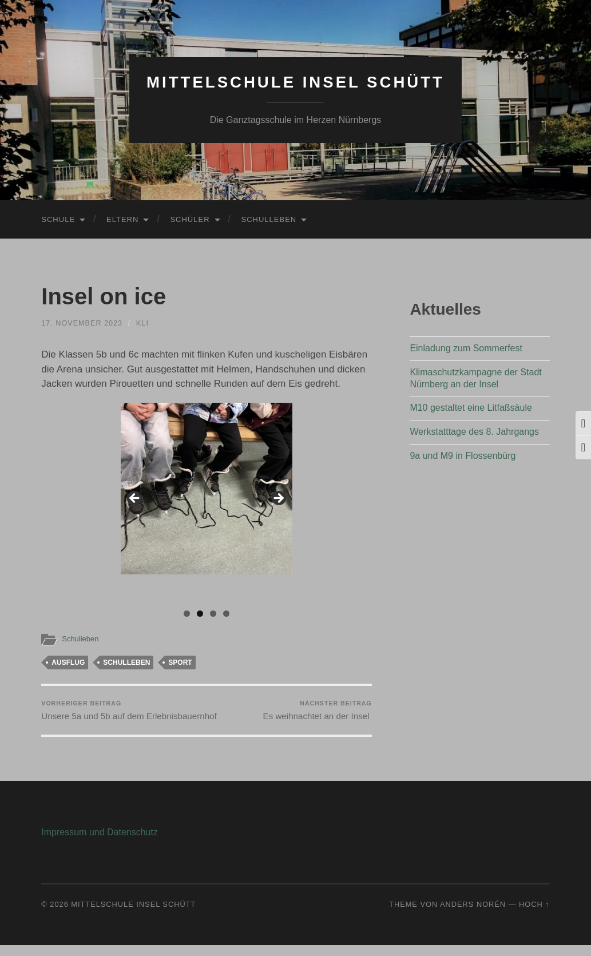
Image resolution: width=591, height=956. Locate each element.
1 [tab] (187, 613)
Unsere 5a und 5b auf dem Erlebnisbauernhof (122, 715)
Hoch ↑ (534, 915)
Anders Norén (473, 915)
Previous (135, 498)
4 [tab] (226, 613)
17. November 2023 (82, 323)
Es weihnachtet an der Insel (317, 710)
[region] (206, 502)
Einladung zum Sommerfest (466, 348)
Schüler (189, 219)
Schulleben (269, 219)
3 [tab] (213, 613)
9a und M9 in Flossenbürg (462, 456)
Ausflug (68, 663)
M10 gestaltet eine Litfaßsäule (470, 407)
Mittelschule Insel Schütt (295, 82)
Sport (180, 663)
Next (278, 498)
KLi (143, 323)
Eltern (122, 219)
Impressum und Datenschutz (99, 843)
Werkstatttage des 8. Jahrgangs (474, 432)
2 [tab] (200, 613)
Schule (58, 219)
